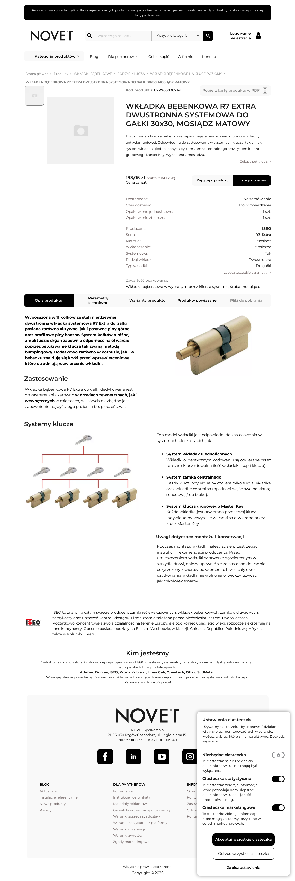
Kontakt (209, 56)
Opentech (175, 672)
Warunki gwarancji (129, 829)
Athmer (86, 672)
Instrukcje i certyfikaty (131, 797)
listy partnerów (147, 15)
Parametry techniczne (98, 300)
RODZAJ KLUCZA (131, 74)
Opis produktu (48, 300)
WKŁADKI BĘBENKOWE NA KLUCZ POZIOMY (186, 74)
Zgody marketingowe (131, 842)
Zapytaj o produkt (212, 180)
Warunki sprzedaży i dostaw (136, 816)
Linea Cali (156, 672)
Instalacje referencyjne (59, 797)
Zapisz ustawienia (244, 867)
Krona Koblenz (133, 672)
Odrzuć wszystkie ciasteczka (243, 853)
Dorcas (101, 672)
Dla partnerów (123, 56)
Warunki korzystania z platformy (140, 823)
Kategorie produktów (57, 56)
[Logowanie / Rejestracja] (245, 36)
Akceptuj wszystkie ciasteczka (243, 839)
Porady (45, 810)
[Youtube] (161, 756)
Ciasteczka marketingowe (228, 807)
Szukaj (208, 36)
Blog (94, 56)
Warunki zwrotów (127, 835)
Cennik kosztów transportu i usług (141, 810)
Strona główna (37, 74)
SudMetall (206, 672)
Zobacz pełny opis (254, 161)
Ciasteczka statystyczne (226, 778)
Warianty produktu (147, 300)
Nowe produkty (53, 804)
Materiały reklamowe (131, 804)
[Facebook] (105, 756)
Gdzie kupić (158, 56)
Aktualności (49, 791)
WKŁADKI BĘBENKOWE (93, 74)
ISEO (114, 672)
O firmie (185, 56)
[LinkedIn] (133, 756)
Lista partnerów (252, 180)
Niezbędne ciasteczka (224, 754)
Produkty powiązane (197, 300)
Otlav (190, 672)
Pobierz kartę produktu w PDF (231, 90)
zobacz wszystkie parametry (246, 272)
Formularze (123, 791)
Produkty (61, 74)
